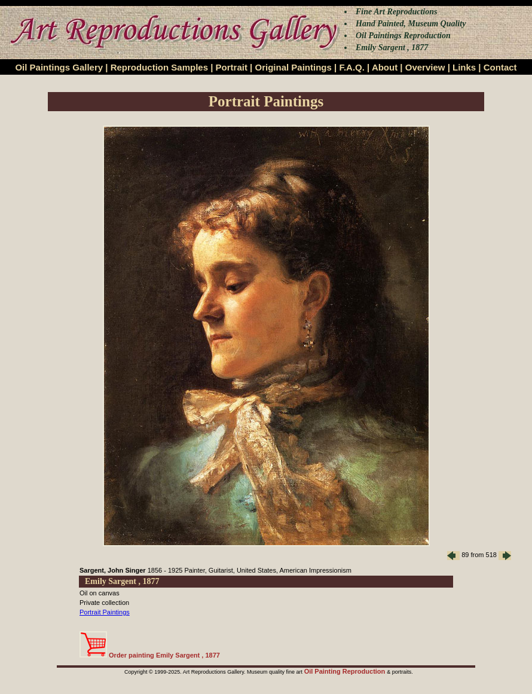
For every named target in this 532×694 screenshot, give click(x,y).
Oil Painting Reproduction (345, 671)
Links (464, 67)
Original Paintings (293, 67)
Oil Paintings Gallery (59, 67)
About (385, 67)
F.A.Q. (352, 67)
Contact (500, 67)
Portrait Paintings (105, 612)
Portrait (231, 67)
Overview (425, 67)
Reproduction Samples (159, 67)
